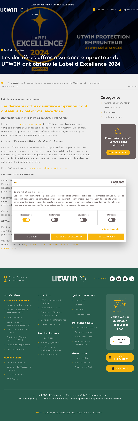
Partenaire (110, 112)
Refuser (32, 237)
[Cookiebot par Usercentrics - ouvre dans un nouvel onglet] (113, 183)
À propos (37, 14)
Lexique (36, 395)
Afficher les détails (110, 229)
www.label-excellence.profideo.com (47, 168)
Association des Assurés (108, 399)
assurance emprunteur (29, 124)
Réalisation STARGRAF (89, 412)
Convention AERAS (76, 395)
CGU (39, 399)
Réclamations (56, 395)
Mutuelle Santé (65, 5)
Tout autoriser (106, 237)
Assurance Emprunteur (43, 5)
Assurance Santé (113, 107)
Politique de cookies (55, 399)
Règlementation (113, 117)
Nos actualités (15, 83)
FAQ (45, 395)
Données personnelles (81, 399)
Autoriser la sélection (69, 237)
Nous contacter (97, 395)
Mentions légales (26, 399)
